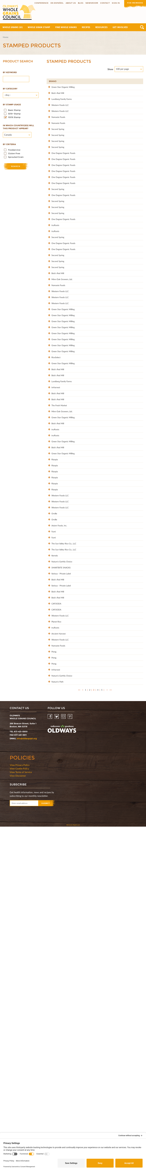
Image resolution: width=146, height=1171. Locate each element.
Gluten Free (14, 153)
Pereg (51, 978)
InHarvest (53, 569)
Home (5, 37)
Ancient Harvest (52, 952)
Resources (101, 27)
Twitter (56, 1060)
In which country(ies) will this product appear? (18, 127)
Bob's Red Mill (55, 99)
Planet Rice (54, 933)
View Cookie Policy (19, 1113)
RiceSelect (53, 520)
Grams (124, 81)
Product (72, 81)
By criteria (9, 144)
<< (79, 1034)
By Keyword (10, 72)
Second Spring (55, 153)
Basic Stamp (14, 110)
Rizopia (52, 686)
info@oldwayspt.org (27, 1083)
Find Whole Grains (66, 27)
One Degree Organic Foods (55, 190)
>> (111, 1034)
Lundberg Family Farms (54, 109)
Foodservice (14, 150)
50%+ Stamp (14, 113)
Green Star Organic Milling (53, 90)
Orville (51, 767)
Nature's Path (55, 1023)
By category (10, 88)
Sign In (115, 3)
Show (110, 69)
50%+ (137, 81)
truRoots (53, 297)
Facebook (50, 1060)
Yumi (51, 794)
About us (70, 3)
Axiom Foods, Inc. (55, 787)
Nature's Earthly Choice (55, 841)
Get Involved (120, 27)
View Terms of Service (21, 1116)
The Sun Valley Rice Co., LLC (55, 814)
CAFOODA (54, 906)
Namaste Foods (53, 136)
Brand (52, 81)
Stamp (110, 81)
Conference (40, 3)
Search (142, 27)
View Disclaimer (18, 1120)
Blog (79, 3)
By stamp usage (12, 104)
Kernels (52, 830)
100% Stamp (14, 117)
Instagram (63, 1060)
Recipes (86, 27)
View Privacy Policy (20, 1109)
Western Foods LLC (53, 118)
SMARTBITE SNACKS (54, 850)
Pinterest (70, 1060)
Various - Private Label (54, 862)
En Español (56, 3)
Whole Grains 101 (13, 27)
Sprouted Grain (16, 157)
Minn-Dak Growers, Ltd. (54, 380)
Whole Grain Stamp (39, 27)
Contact (104, 3)
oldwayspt (62, 1073)
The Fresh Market (53, 597)
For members (134, 3)
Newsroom (91, 3)
